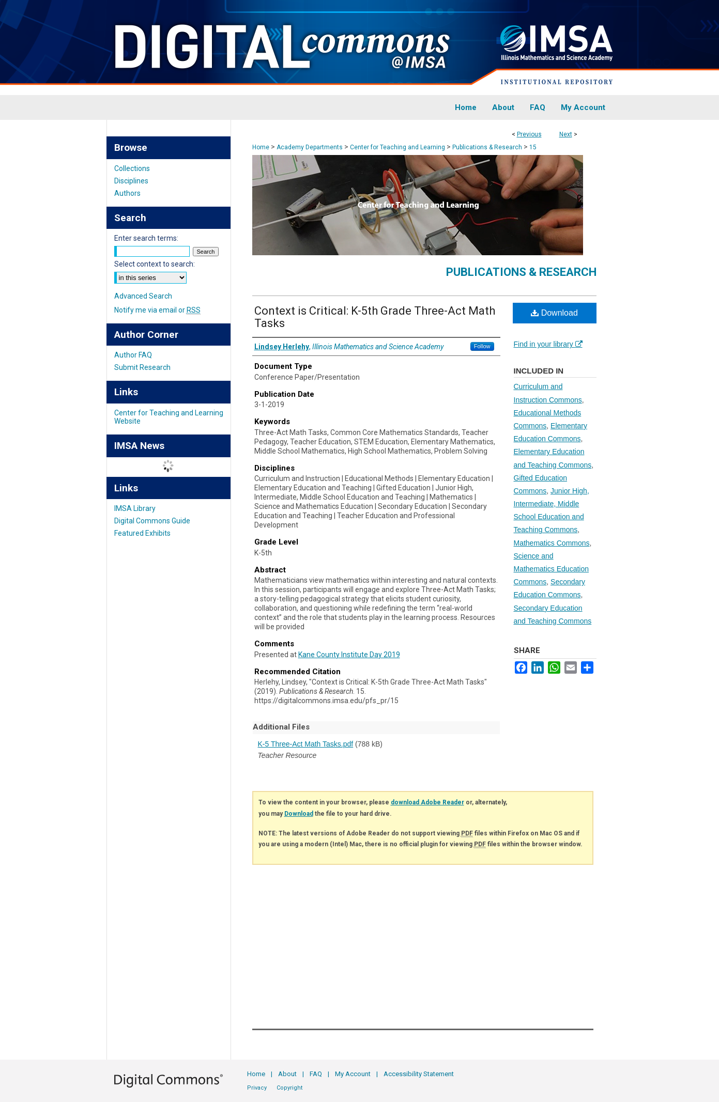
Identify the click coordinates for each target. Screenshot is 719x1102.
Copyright (289, 1087)
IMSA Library (135, 508)
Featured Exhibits (142, 533)
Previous (529, 134)
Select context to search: (154, 264)
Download (554, 312)
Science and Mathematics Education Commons (551, 569)
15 (533, 147)
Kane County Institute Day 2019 (349, 654)
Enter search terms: (146, 238)
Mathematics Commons (552, 543)
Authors (127, 193)
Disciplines (131, 181)
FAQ (316, 1074)
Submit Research (142, 367)
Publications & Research (487, 147)
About (287, 1074)
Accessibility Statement (419, 1074)
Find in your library (548, 344)
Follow (482, 346)
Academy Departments (310, 147)
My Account (353, 1074)
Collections (132, 168)
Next (565, 134)
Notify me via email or (157, 310)
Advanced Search (143, 296)
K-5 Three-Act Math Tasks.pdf (306, 744)
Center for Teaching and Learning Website (168, 417)
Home (260, 147)
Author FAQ (133, 355)
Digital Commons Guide (152, 521)
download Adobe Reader (427, 802)
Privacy (257, 1087)
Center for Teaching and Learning (397, 147)
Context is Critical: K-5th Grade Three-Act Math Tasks (374, 317)
